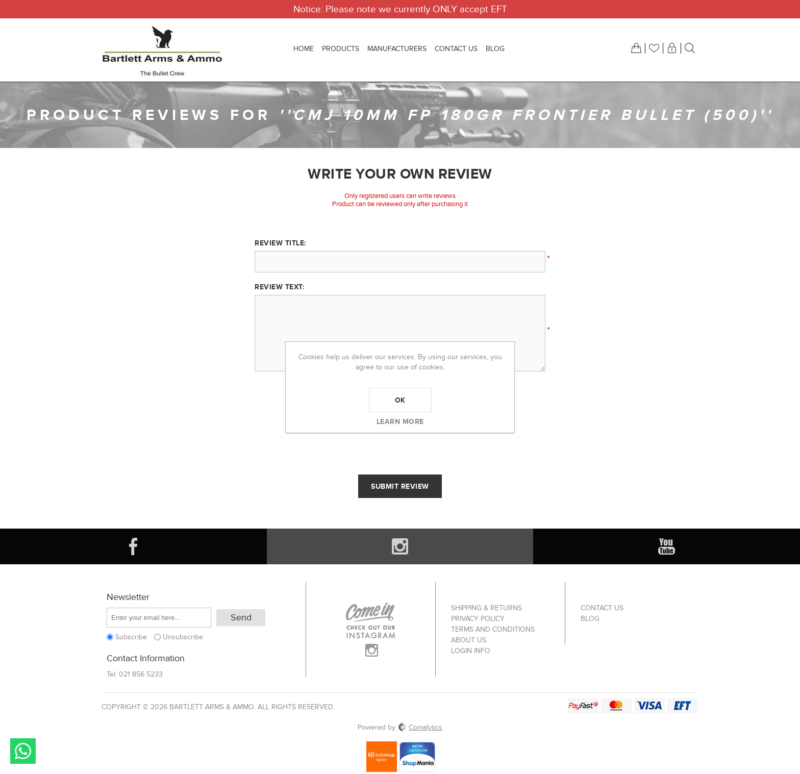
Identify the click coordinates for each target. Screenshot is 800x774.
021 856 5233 (141, 674)
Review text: (279, 287)
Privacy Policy (478, 618)
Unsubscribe (183, 637)
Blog (590, 618)
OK (400, 400)
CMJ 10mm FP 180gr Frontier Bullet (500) (526, 114)
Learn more (400, 421)
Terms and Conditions (493, 629)
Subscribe (131, 637)
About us (468, 640)
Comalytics (419, 727)
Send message (23, 751)
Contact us (602, 608)
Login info (470, 650)
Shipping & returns (486, 608)
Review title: (280, 243)
